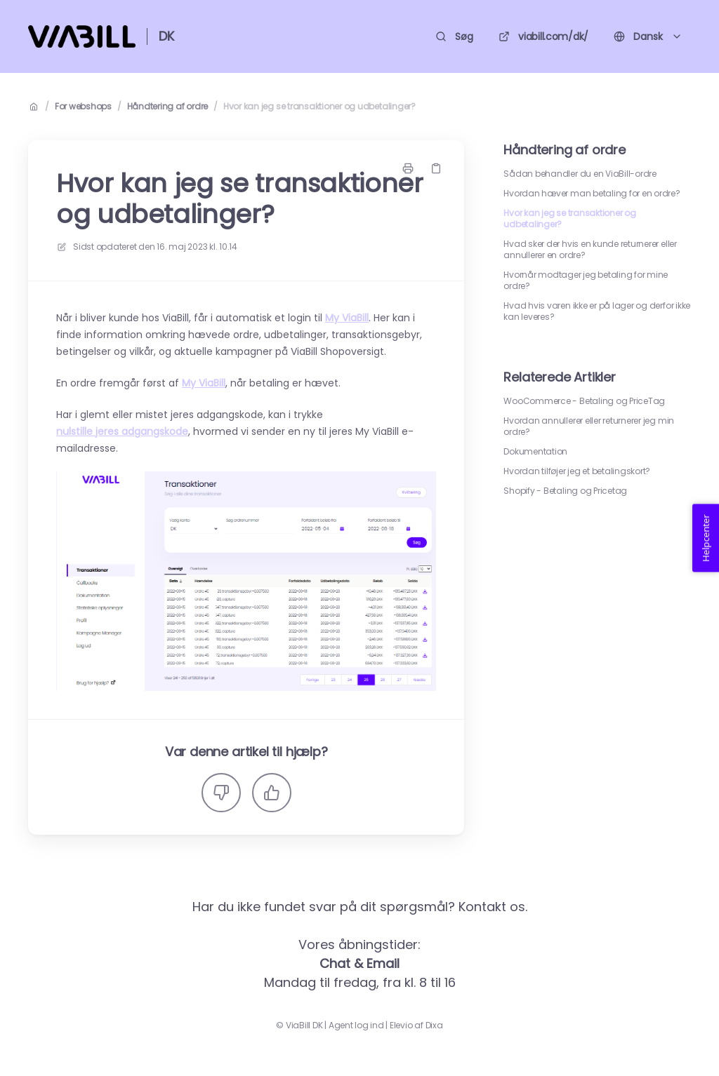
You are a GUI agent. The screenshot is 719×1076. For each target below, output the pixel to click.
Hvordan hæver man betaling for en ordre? (591, 193)
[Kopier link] (436, 168)
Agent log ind (356, 1025)
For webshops (83, 106)
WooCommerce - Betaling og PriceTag (584, 401)
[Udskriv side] (408, 168)
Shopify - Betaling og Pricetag (565, 491)
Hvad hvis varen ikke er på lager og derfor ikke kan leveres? (596, 311)
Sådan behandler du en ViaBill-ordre (580, 174)
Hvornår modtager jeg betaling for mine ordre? (585, 280)
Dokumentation (535, 451)
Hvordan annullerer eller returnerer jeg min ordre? (588, 426)
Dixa (434, 1025)
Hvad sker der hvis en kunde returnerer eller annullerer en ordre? (589, 249)
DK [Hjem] (166, 36)
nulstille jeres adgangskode (122, 431)
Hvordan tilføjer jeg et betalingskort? (576, 471)
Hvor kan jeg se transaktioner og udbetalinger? (319, 106)
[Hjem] (81, 36)
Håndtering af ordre (167, 106)
